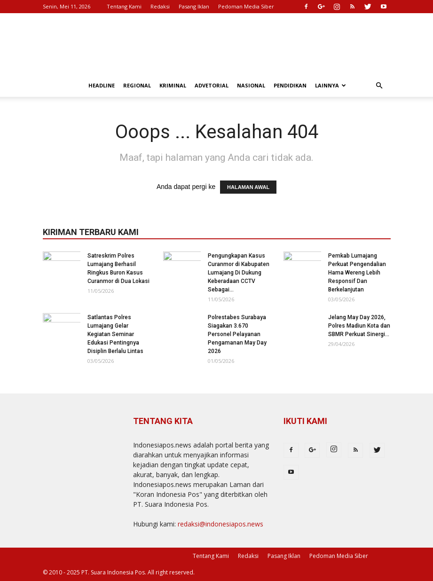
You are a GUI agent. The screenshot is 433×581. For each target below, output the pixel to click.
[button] (379, 85)
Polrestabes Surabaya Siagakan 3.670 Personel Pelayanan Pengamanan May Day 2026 (237, 334)
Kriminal (172, 85)
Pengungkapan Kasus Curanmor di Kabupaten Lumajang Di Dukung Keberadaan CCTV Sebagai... (238, 272)
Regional (137, 85)
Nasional (251, 85)
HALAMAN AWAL (248, 187)
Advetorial (211, 85)
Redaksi (160, 6)
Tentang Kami (124, 6)
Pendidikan (290, 85)
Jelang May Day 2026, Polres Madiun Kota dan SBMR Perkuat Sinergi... (359, 326)
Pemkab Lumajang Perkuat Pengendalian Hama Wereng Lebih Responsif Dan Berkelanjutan (357, 272)
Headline (101, 85)
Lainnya (330, 85)
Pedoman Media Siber (246, 6)
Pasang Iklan (194, 6)
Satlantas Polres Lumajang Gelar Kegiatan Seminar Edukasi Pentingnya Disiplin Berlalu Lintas (115, 334)
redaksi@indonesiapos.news (220, 523)
